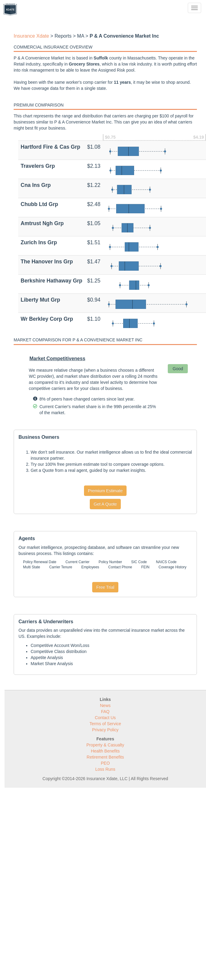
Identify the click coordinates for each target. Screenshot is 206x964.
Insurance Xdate (31, 36)
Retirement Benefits (105, 757)
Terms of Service (105, 723)
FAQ (105, 711)
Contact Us (105, 717)
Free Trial (105, 587)
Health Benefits (105, 751)
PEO (105, 763)
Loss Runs (105, 769)
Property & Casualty (105, 744)
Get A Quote (105, 504)
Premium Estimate (105, 490)
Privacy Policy (105, 729)
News (105, 705)
